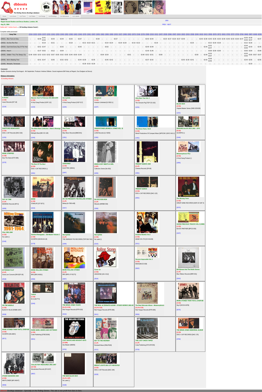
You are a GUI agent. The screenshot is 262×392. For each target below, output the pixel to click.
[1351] (66, 34)
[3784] (242, 34)
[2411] (156, 34)
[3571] (219, 34)
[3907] (251, 34)
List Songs (42, 16)
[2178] (143, 34)
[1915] (116, 34)
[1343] (62, 34)
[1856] (107, 34)
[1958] (125, 34)
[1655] (98, 34)
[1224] (40, 34)
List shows (13, 16)
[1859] (111, 34)
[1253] (58, 34)
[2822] (183, 34)
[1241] (53, 34)
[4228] (260, 34)
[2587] (174, 34)
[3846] (246, 34)
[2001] (129, 34)
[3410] (201, 34)
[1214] (31, 34)
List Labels (75, 16)
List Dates (32, 16)
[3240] (197, 34)
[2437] (161, 34)
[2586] (170, 34)
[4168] (255, 34)
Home (4, 16)
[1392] (71, 34)
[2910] (188, 34)
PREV (164, 24)
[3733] (237, 34)
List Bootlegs (53, 16)
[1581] (89, 34)
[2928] (192, 34)
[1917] (120, 34)
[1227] (44, 34)
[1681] (102, 34)
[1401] (75, 34)
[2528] (165, 34)
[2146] (138, 34)
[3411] (206, 34)
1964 (166, 20)
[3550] (210, 34)
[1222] (35, 34)
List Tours (23, 16)
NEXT (169, 24)
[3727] (233, 34)
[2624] (179, 34)
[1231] (49, 34)
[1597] (93, 34)
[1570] (85, 34)
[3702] (228, 34)
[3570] (215, 34)
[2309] (147, 34)
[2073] (134, 34)
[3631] (224, 34)
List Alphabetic (64, 16)
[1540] (80, 34)
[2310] (152, 34)
